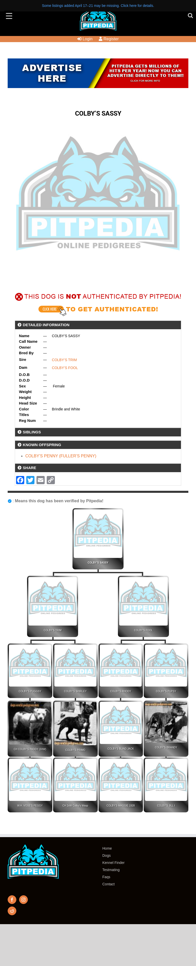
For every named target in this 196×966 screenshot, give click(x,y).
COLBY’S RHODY (120, 691)
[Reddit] (12, 911)
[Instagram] (23, 899)
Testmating (111, 870)
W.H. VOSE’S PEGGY (30, 805)
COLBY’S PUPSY (166, 691)
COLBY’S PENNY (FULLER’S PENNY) (60, 456)
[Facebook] (12, 899)
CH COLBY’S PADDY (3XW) (30, 749)
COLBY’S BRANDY (166, 747)
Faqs (106, 877)
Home (107, 848)
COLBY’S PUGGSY (30, 691)
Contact (108, 884)
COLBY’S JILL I (166, 805)
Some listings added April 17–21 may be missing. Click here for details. (98, 6)
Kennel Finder (113, 863)
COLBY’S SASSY (98, 562)
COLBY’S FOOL (65, 368)
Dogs (106, 855)
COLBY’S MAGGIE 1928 (121, 805)
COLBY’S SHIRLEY (75, 691)
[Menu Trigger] (9, 16)
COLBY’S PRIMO (75, 750)
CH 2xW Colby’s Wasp (75, 805)
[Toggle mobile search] (190, 15)
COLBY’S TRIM (64, 360)
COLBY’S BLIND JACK (120, 748)
